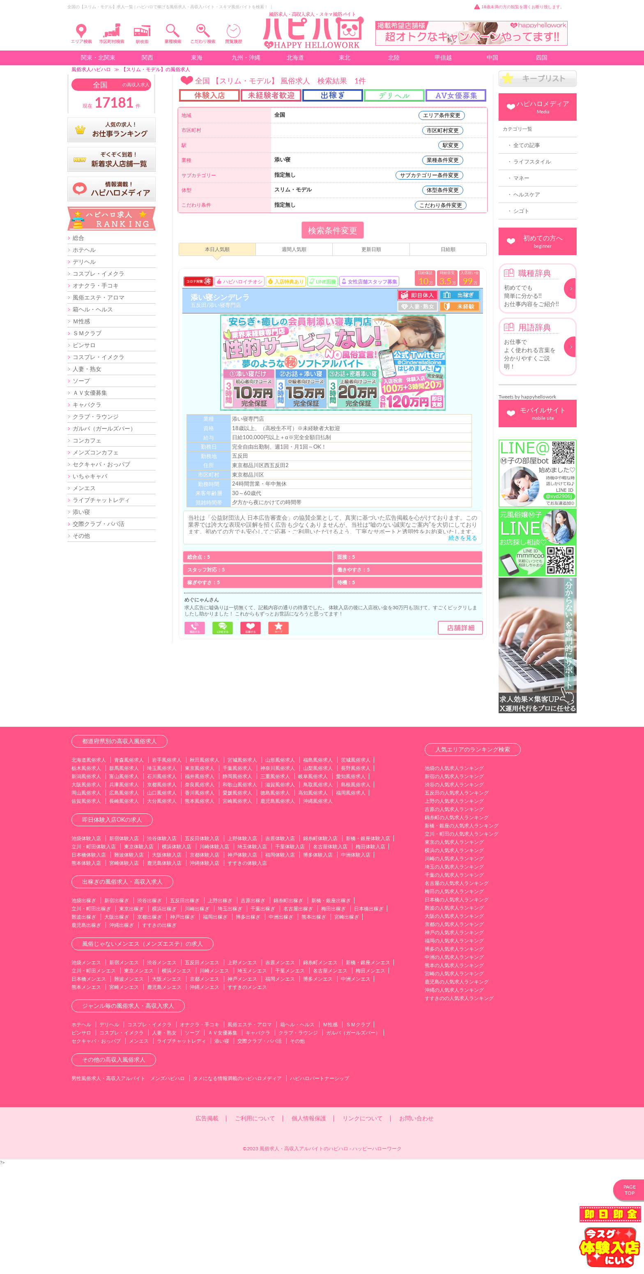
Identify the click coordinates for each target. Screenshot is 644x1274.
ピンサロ (84, 344)
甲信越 (443, 57)
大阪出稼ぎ (116, 1025)
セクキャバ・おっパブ (101, 464)
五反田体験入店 (202, 947)
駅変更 (451, 145)
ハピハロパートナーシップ (319, 1187)
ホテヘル (84, 249)
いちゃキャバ (90, 475)
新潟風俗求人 (86, 885)
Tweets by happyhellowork (527, 397)
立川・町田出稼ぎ (91, 1017)
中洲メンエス (355, 1087)
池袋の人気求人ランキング (454, 876)
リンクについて (363, 1226)
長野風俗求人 (355, 876)
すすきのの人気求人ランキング (459, 1107)
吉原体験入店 (280, 947)
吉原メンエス (280, 1071)
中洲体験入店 (355, 963)
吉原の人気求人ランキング (454, 918)
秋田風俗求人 (204, 868)
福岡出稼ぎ (215, 1025)
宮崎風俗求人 (237, 909)
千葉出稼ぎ (263, 1017)
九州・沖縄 (246, 57)
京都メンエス (204, 1087)
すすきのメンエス (247, 1095)
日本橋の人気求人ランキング (457, 1008)
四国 (541, 57)
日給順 (448, 249)
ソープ (81, 380)
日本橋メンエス (88, 1087)
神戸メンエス (242, 1087)
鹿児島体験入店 (164, 971)
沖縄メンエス (204, 1095)
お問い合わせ (416, 1226)
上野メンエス (242, 1071)
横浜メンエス (176, 1079)
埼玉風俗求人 (162, 876)
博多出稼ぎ (248, 1025)
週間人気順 (294, 249)
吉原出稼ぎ (253, 1009)
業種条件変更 (443, 160)
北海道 (295, 57)
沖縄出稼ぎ (121, 1033)
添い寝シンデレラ (220, 297)
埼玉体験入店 (252, 955)
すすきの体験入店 (247, 971)
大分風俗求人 (162, 909)
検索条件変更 (332, 230)
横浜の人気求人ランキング (454, 959)
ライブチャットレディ (101, 499)
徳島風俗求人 (275, 901)
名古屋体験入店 (330, 955)
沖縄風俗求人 (318, 909)
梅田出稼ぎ (333, 1017)
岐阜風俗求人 (313, 885)
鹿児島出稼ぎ (86, 1033)
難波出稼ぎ (83, 1025)
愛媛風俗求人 (237, 901)
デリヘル (84, 261)
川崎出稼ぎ (197, 1017)
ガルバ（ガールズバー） (104, 428)
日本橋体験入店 (88, 963)
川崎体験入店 (214, 955)
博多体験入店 (318, 963)
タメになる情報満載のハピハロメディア (237, 1187)
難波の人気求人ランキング (454, 1016)
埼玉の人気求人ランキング (454, 975)
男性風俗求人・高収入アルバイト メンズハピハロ (128, 1187)
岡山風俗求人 (86, 901)
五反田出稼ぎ (185, 1009)
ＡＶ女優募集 (90, 392)
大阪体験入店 (167, 963)
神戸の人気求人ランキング (454, 1041)
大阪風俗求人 (86, 893)
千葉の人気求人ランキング (454, 983)
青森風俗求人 (129, 868)
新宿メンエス (124, 1071)
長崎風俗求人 (124, 909)
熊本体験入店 (86, 971)
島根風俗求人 (355, 893)
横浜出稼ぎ (164, 1017)
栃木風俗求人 (86, 876)
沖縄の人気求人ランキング (454, 1098)
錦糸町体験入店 (320, 947)
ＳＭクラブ (87, 332)
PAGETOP (629, 1190)
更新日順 (371, 249)
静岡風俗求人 (237, 885)
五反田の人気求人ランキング (457, 901)
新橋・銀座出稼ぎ (331, 1009)
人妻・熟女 (87, 368)
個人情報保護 (309, 1226)
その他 (81, 535)
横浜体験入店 (176, 955)
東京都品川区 (248, 474)
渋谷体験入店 (162, 947)
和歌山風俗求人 (240, 893)
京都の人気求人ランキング (454, 1033)
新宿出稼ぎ (116, 1009)
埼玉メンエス (252, 1079)
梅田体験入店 (370, 955)
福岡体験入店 (280, 963)
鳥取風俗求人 (318, 893)
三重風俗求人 (275, 885)
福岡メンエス (280, 1087)
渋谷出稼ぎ (149, 1009)
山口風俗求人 (162, 901)
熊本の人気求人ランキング (454, 1074)
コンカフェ (87, 440)
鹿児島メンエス (164, 1095)
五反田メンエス (202, 1071)
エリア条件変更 (441, 115)
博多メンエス (318, 1087)
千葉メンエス (290, 1079)
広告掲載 (207, 1226)
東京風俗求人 (199, 876)
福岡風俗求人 (351, 901)
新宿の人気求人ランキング (454, 885)
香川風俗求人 (199, 901)
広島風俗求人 (124, 901)
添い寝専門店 (248, 418)
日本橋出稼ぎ (369, 1017)
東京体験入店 (139, 955)
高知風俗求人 (313, 901)
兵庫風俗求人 (124, 893)
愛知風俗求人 (351, 885)
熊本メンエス (86, 1095)
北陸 (394, 57)
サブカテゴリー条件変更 (429, 175)
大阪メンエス (167, 1087)
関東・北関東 (98, 57)
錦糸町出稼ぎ (288, 1009)
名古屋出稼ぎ (298, 1017)
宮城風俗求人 (242, 868)
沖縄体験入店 (204, 971)
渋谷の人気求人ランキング (454, 893)
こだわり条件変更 (440, 205)
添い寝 (81, 511)
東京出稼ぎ (131, 1017)
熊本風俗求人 (199, 909)
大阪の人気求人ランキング (454, 1024)
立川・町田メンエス (93, 1079)
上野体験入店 (242, 947)
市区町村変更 (443, 130)
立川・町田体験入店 (93, 955)
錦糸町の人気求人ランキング (457, 926)
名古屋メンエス (330, 1079)
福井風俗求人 (199, 885)
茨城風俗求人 (355, 868)
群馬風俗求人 (124, 876)
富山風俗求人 (124, 885)
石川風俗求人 (162, 885)
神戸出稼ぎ (182, 1025)
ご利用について (255, 1226)
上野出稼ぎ (220, 1009)
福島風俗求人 (318, 868)
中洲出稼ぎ (281, 1025)
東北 (344, 57)
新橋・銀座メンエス (368, 1071)
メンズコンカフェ (96, 452)
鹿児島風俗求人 (277, 909)
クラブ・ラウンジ (96, 416)
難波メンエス (129, 1087)
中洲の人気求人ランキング (454, 1065)
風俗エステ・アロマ (98, 297)
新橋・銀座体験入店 (368, 947)
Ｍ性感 (81, 321)
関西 (147, 57)
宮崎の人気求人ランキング (454, 1082)
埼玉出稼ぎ (230, 1017)
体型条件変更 (443, 190)
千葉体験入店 (290, 955)
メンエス (84, 487)
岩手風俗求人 (167, 868)
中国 (492, 57)
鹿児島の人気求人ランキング (457, 1090)
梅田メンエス (370, 1079)
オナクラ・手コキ (96, 285)
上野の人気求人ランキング (454, 909)
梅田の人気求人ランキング (454, 1000)
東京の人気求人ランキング (454, 950)
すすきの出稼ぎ (159, 1033)
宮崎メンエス (124, 1095)
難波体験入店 (129, 963)
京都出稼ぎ (149, 1025)
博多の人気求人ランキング (454, 1057)
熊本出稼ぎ (313, 1025)
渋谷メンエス (162, 1071)
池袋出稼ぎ (83, 1009)
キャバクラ (87, 404)
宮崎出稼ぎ (346, 1025)
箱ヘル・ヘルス (93, 309)
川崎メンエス (214, 1079)
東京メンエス (139, 1079)
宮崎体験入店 (124, 971)
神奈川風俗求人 (277, 876)
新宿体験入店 (124, 947)
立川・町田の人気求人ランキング (462, 942)
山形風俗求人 (280, 868)
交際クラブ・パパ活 (98, 523)
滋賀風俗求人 (280, 893)
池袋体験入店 (86, 947)
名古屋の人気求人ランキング (457, 991)
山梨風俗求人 (318, 876)
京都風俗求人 (162, 893)
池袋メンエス (86, 1071)
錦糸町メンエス (320, 1071)
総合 (78, 237)
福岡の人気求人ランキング (454, 1049)
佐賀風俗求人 (86, 909)
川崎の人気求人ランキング (454, 967)
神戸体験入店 (242, 963)
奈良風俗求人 (199, 893)
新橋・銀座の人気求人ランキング (462, 934)
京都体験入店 (204, 963)
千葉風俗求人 (237, 876)
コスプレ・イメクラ (98, 273)
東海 (196, 57)
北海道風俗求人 (88, 868)
